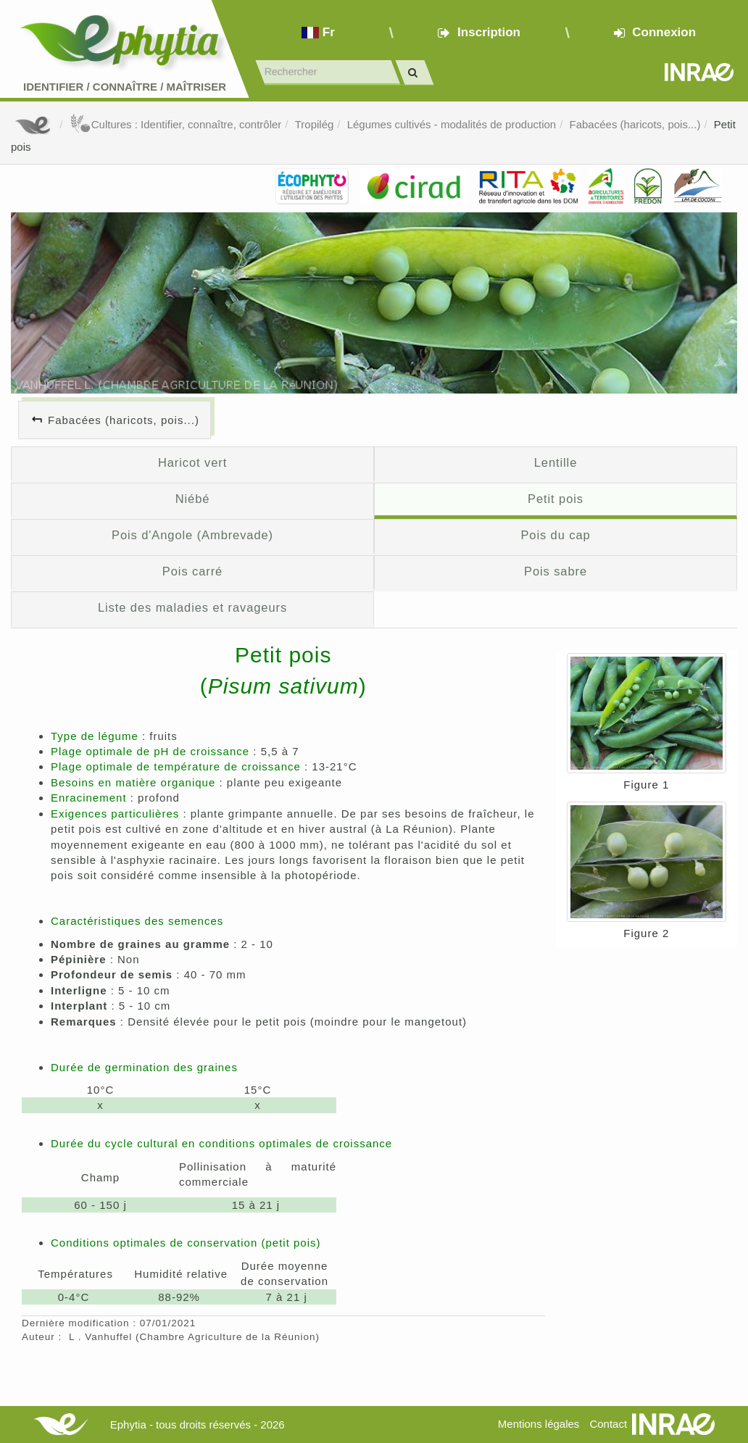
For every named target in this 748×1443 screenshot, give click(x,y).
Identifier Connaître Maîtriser (124, 86)
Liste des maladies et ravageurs (192, 607)
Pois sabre (555, 571)
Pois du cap (555, 534)
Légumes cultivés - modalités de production (452, 124)
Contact (608, 1424)
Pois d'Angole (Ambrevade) (192, 534)
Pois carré (192, 571)
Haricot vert (192, 462)
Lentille (556, 462)
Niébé (192, 498)
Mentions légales (539, 1424)
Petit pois (555, 498)
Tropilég (314, 124)
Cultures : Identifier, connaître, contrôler (176, 124)
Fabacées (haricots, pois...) (635, 124)
